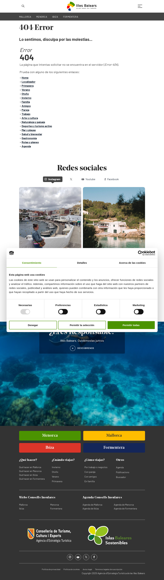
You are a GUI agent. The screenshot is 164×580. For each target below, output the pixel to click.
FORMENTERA (70, 16)
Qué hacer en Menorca (30, 471)
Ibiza (21, 508)
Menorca (54, 504)
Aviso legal (87, 569)
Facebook (112, 179)
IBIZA (55, 16)
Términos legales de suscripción (108, 569)
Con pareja (89, 471)
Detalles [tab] (82, 262)
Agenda (120, 467)
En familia (89, 481)
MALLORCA (25, 16)
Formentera (56, 508)
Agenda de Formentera (125, 508)
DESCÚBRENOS (85, 348)
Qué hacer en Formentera (32, 478)
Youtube (88, 179)
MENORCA (41, 16)
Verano (55, 476)
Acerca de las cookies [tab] (132, 262)
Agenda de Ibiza (91, 508)
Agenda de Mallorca (92, 504)
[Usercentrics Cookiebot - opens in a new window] (140, 252)
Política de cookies (71, 569)
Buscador (121, 477)
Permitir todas (131, 325)
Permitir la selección (82, 325)
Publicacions (122, 472)
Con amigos (90, 476)
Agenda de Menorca (124, 504)
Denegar (33, 325)
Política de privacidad (51, 569)
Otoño (55, 471)
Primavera (57, 481)
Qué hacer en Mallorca (30, 467)
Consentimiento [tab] (31, 262)
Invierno (56, 467)
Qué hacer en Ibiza (28, 474)
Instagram (52, 179)
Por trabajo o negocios (95, 467)
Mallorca (23, 504)
